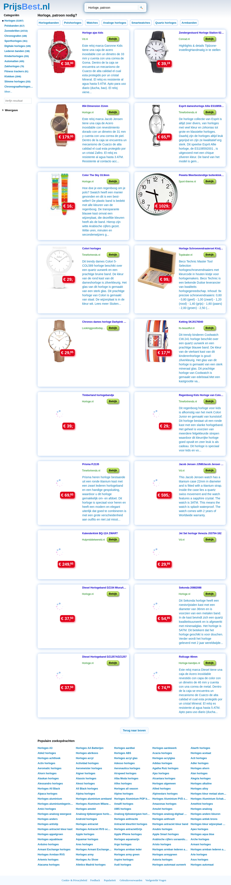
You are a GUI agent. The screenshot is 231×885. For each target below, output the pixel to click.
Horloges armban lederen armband (209, 849)
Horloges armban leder (128, 849)
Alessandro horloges (50, 783)
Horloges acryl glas (126, 758)
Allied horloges (161, 788)
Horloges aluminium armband (94, 798)
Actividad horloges (87, 763)
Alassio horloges (86, 778)
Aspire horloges (123, 859)
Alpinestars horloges (165, 793)
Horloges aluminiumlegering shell (56, 803)
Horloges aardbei (124, 748)
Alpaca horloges (47, 793)
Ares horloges (84, 844)
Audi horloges (122, 864)
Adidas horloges (162, 763)
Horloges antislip (48, 824)
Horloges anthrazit (163, 819)
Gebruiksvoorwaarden (131, 880)
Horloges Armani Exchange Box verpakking (94, 849)
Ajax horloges (160, 773)
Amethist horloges (202, 803)
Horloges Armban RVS (51, 854)
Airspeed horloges (125, 773)
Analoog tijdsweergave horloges (132, 814)
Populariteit (110, 880)
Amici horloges (47, 808)
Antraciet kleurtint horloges (130, 824)
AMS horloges (122, 808)
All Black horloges (87, 788)
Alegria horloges (201, 778)
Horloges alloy (199, 788)
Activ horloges (46, 763)
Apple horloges (85, 834)
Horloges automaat (202, 864)
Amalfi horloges (123, 803)
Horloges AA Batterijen (89, 748)
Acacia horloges (162, 753)
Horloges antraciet (87, 824)
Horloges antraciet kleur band (170, 824)
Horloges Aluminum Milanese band (94, 803)
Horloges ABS (122, 753)
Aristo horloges (161, 844)
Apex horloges (199, 829)
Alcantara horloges (163, 778)
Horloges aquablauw (50, 839)
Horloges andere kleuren (205, 814)
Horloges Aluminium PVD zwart (170, 798)
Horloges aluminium (50, 798)
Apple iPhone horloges (128, 834)
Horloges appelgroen (50, 834)
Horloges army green (126, 854)
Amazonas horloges (164, 803)
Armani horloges (201, 844)
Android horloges (86, 819)
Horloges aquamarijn (126, 839)
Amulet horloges (162, 808)
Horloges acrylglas (163, 758)
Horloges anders (48, 819)
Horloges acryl (84, 758)
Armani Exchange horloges (54, 849)
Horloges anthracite (126, 819)
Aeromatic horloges (50, 768)
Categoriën (11, 15)
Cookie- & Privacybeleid (74, 880)
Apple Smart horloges (165, 834)
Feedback (95, 880)
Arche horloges (200, 839)
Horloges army (85, 854)
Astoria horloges (162, 859)
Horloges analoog (201, 808)
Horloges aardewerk (164, 748)
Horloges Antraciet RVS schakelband (94, 829)
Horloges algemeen (164, 783)
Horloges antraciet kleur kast (55, 829)
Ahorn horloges (47, 773)
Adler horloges (200, 763)
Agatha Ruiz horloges (165, 768)
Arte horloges (199, 854)
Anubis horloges (162, 829)
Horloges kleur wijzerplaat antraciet (209, 824)
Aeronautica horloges (127, 768)
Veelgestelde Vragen (155, 880)
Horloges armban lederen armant (170, 849)
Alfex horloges (123, 783)
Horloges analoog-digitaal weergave (170, 814)
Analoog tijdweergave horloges (94, 814)
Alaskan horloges (48, 778)
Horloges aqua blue (202, 834)
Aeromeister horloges (89, 768)
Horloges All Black (49, 788)
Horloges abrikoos (87, 753)
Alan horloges (199, 773)
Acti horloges (199, 758)
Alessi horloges (85, 783)
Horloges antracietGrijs (128, 829)
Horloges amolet (86, 808)
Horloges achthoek (49, 758)
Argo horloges (122, 844)
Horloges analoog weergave (54, 814)
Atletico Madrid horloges (91, 864)
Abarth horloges (200, 748)
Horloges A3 (45, 748)
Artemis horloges (48, 859)
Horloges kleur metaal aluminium (209, 793)
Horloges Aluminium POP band (132, 798)
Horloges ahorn (200, 768)
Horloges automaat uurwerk (169, 864)
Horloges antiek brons (204, 819)
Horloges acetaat (201, 753)
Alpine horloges (123, 793)
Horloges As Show (87, 859)
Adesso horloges (124, 763)
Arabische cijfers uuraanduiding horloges (170, 839)
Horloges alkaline (201, 783)
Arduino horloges (48, 844)
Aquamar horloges (87, 839)
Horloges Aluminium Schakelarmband (209, 798)
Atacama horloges (49, 864)
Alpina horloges (85, 793)
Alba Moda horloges (126, 778)
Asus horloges (199, 859)
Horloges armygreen (164, 854)
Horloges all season (126, 788)
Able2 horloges (47, 753)
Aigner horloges (85, 773)
